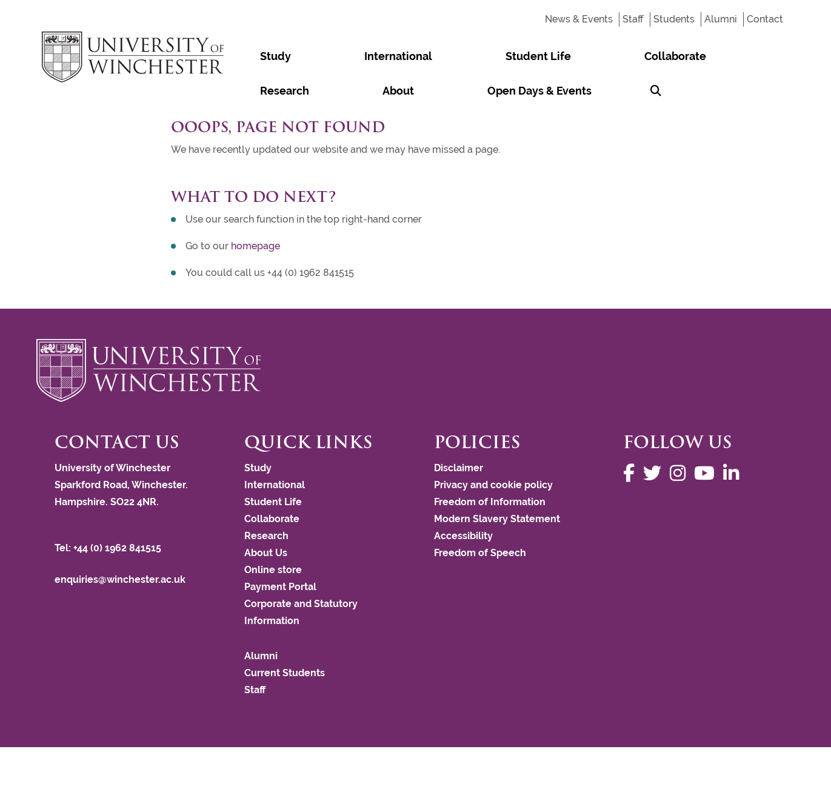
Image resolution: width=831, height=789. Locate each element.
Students (674, 19)
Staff (633, 19)
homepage (255, 246)
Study (248, 56)
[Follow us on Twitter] (655, 473)
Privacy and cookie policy (493, 485)
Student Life (400, 56)
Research (556, 56)
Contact (765, 19)
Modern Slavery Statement (497, 519)
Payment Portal (280, 587)
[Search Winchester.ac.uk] (240, 90)
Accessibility (463, 536)
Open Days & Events (701, 56)
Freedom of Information (490, 502)
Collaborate (482, 56)
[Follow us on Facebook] (632, 473)
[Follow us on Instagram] (681, 473)
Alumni (720, 19)
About (614, 56)
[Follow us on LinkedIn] (734, 473)
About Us (265, 553)
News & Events (579, 19)
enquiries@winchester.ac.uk (120, 579)
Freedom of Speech (480, 553)
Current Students (284, 673)
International (316, 56)
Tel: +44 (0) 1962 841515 (109, 548)
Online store (273, 570)
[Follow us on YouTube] (707, 473)
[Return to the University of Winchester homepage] (415, 370)
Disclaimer (458, 468)
